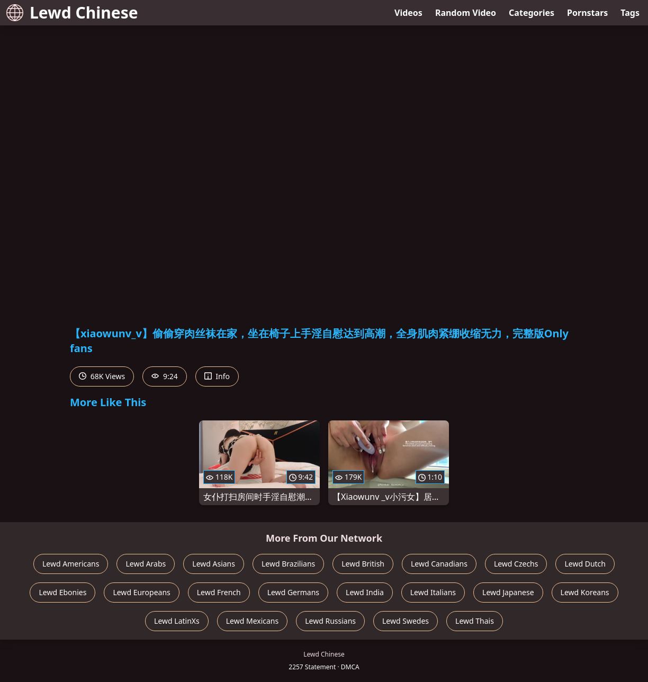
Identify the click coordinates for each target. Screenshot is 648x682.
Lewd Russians (330, 621)
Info (217, 376)
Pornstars (587, 13)
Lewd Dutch (585, 564)
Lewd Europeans (141, 592)
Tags (630, 13)
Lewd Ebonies (62, 592)
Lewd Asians (213, 564)
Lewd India (365, 592)
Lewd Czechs (516, 564)
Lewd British (362, 564)
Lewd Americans (70, 564)
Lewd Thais (474, 621)
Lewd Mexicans (252, 621)
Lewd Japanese (508, 592)
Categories (531, 13)
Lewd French (219, 592)
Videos (408, 13)
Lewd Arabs (145, 564)
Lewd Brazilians (288, 564)
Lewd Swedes (405, 621)
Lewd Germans (293, 592)
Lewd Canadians (439, 564)
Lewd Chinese (72, 12)
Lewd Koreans (585, 592)
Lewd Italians (433, 592)
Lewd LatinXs (177, 621)
